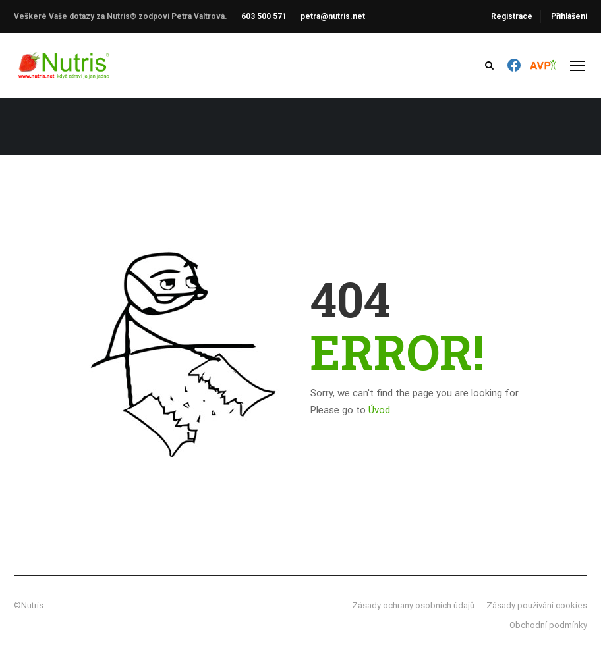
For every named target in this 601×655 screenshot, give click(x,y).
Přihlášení (569, 16)
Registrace (511, 16)
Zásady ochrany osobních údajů (413, 605)
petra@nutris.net (332, 16)
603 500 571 (264, 16)
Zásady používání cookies (536, 605)
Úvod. (380, 410)
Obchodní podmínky (548, 625)
